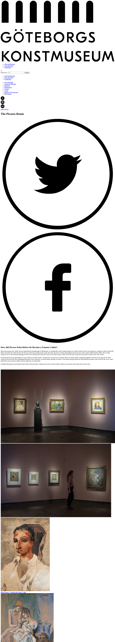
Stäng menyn (4, 109)
